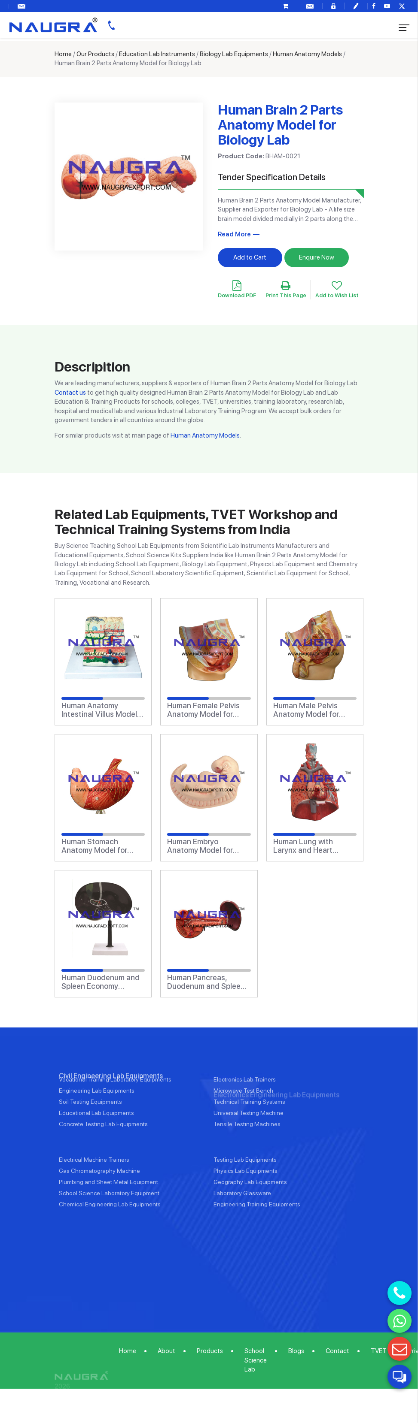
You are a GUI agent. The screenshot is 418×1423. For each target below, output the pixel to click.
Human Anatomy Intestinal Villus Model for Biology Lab (99, 710)
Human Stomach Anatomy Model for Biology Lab (94, 846)
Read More (234, 234)
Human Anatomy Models (307, 54)
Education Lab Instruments (157, 54)
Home (63, 54)
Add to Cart (249, 257)
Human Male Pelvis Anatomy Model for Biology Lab (306, 710)
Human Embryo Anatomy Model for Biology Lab (200, 846)
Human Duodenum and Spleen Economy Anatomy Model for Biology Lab (100, 982)
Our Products (95, 54)
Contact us (70, 392)
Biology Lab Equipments (234, 54)
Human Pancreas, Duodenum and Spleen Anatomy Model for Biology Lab (206, 982)
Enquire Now (316, 257)
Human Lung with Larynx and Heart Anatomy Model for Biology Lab (306, 846)
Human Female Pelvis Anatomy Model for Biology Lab (203, 710)
